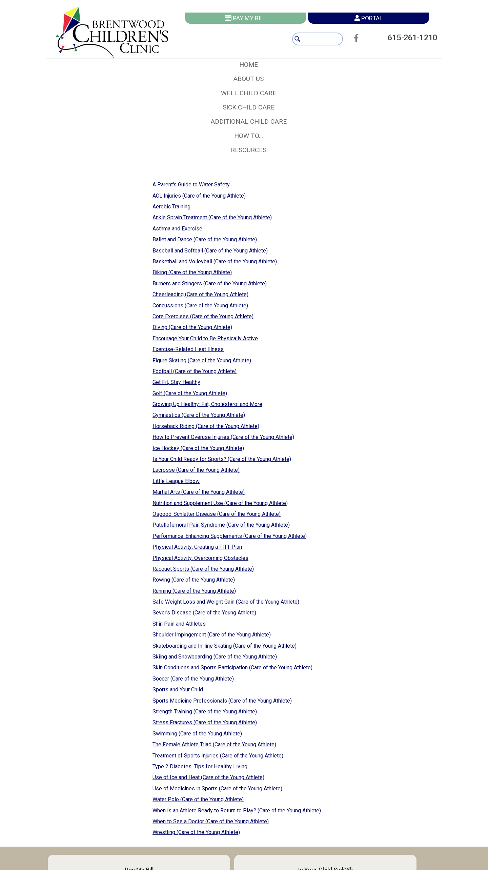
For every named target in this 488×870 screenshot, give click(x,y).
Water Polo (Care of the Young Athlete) (198, 799)
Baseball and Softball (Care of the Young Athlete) (210, 250)
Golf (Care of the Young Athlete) (189, 393)
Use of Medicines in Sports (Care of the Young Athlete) (217, 788)
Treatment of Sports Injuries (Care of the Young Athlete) (217, 755)
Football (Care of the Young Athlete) (194, 371)
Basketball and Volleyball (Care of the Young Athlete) (214, 261)
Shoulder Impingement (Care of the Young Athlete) (211, 634)
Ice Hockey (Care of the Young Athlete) (198, 448)
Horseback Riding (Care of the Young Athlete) (205, 426)
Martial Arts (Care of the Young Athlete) (198, 492)
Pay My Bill (245, 18)
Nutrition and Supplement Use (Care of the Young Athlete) (220, 503)
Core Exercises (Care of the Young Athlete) (202, 316)
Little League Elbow (176, 481)
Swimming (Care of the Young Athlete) (197, 733)
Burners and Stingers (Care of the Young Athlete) (209, 283)
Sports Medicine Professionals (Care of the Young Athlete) (222, 700)
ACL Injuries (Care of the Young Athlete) (199, 196)
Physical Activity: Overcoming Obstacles (200, 558)
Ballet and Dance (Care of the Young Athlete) (204, 239)
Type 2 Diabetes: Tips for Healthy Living (199, 766)
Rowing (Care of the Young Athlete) (193, 579)
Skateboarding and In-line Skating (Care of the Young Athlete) (224, 646)
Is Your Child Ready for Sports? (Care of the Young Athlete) (221, 459)
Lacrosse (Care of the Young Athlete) (196, 470)
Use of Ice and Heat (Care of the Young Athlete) (208, 777)
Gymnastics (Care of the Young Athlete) (198, 415)
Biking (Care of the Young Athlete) (192, 272)
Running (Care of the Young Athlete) (194, 591)
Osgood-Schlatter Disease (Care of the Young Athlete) (216, 514)
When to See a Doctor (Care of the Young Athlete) (210, 821)
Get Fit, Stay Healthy (176, 382)
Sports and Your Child (177, 689)
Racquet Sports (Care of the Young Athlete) (203, 569)
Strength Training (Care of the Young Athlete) (204, 711)
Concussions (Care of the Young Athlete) (200, 305)
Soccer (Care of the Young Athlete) (193, 678)
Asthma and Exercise (177, 228)
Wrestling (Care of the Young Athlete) (196, 832)
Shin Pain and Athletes (179, 624)
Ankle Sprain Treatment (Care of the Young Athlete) (212, 217)
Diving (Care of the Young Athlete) (192, 327)
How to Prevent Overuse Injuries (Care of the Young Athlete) (223, 437)
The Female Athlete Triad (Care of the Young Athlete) (214, 744)
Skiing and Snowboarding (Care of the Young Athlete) (214, 656)
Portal (368, 18)
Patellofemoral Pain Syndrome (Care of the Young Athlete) (221, 525)
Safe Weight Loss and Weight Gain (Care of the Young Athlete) (225, 602)
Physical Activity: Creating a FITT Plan (197, 547)
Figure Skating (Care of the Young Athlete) (201, 360)
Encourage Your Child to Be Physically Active (205, 338)
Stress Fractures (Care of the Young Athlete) (204, 722)
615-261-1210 (409, 37)
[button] (248, 78)
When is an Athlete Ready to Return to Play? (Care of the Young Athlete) (236, 810)
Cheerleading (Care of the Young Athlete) (200, 294)
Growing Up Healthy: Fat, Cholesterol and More (207, 404)
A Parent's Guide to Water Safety (191, 184)
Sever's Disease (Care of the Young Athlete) (204, 612)
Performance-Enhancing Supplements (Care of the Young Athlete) (229, 536)
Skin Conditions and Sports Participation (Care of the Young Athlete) (232, 667)
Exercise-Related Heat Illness (188, 349)
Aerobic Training (171, 206)
